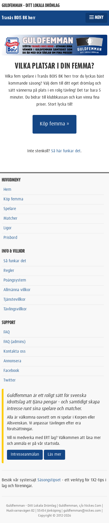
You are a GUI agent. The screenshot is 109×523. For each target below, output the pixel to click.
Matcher (10, 218)
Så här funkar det (66, 151)
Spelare (9, 209)
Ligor (7, 228)
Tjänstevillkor (14, 300)
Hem (7, 190)
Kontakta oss (14, 351)
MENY (96, 17)
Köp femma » (54, 124)
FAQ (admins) (14, 342)
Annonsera (12, 361)
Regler (8, 271)
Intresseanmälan (25, 454)
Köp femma (13, 199)
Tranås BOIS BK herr (19, 18)
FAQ (6, 332)
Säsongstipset (49, 480)
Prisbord (10, 238)
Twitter (9, 380)
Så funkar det (14, 261)
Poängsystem (14, 280)
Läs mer (54, 454)
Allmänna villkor (17, 290)
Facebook (11, 371)
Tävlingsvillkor (15, 309)
